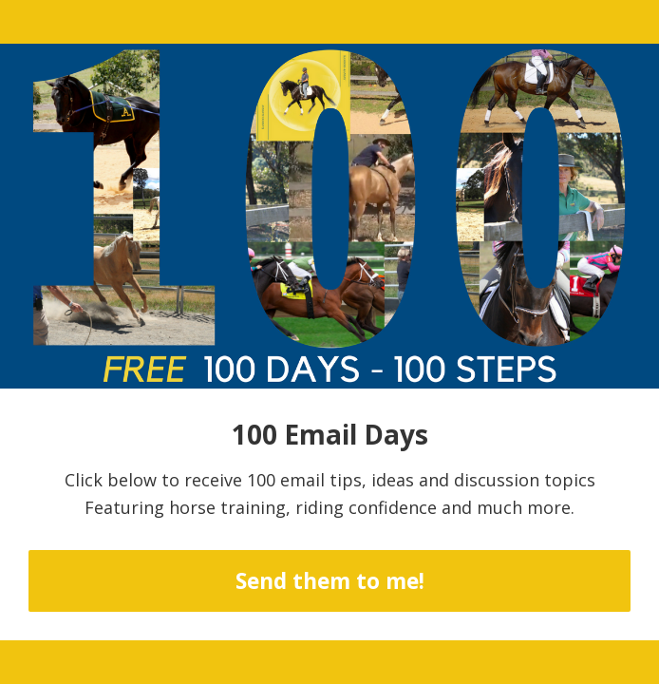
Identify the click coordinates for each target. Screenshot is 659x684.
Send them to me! (329, 581)
